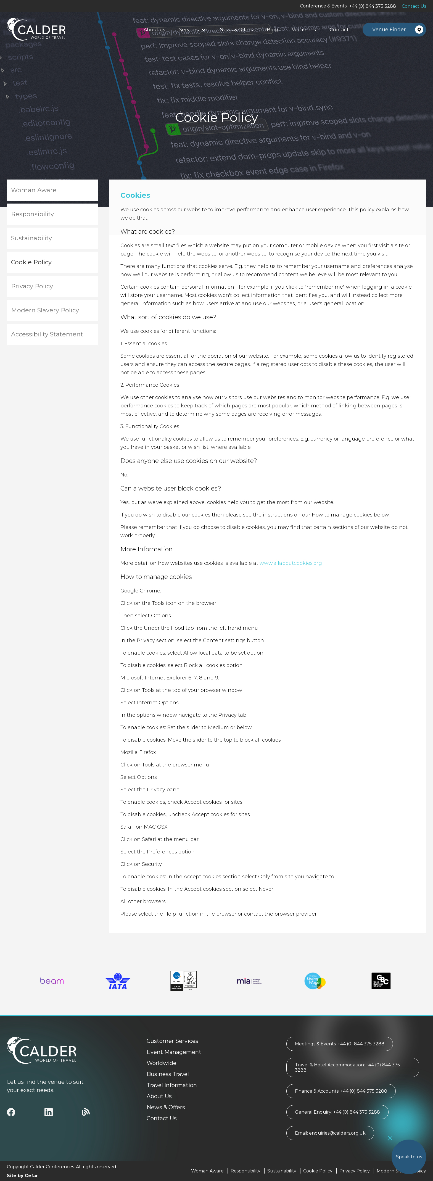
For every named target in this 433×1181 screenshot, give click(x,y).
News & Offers (236, 29)
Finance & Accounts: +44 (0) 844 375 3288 (341, 1091)
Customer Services (172, 1041)
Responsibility (32, 214)
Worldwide (161, 1063)
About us (154, 29)
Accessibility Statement (47, 334)
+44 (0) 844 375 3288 (372, 6)
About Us (159, 1096)
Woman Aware (34, 190)
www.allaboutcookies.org (291, 563)
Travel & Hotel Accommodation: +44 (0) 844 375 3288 (347, 1067)
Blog (272, 29)
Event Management (174, 1052)
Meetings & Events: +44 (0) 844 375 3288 (339, 1043)
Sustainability (31, 238)
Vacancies (304, 29)
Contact (339, 29)
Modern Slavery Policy (45, 310)
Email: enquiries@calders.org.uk (330, 1133)
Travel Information (172, 1085)
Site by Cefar (22, 1175)
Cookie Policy (31, 262)
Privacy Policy (32, 286)
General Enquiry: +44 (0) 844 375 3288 (337, 1112)
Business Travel (168, 1074)
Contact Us (414, 6)
